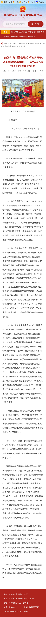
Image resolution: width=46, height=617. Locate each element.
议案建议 (5, 36)
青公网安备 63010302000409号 (16, 611)
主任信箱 (14, 36)
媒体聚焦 (23, 36)
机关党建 (32, 36)
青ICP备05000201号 (32, 607)
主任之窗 (32, 32)
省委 (17, 2)
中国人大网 (8, 2)
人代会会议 (23, 43)
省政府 (32, 2)
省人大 (24, 2)
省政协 (41, 2)
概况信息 (14, 32)
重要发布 (40, 32)
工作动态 (23, 32)
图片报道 (22, 46)
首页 (5, 32)
